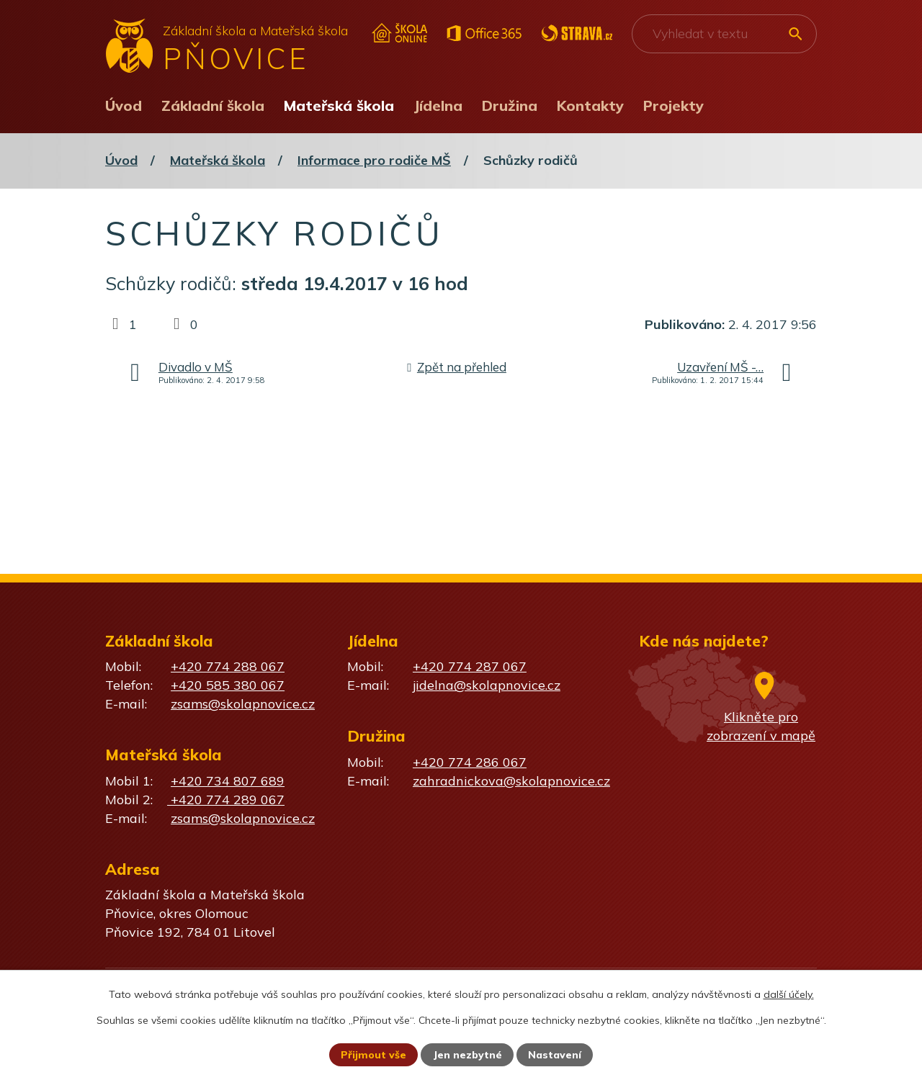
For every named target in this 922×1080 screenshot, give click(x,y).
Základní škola (212, 105)
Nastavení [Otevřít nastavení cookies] (554, 1054)
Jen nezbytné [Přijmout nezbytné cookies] (467, 1054)
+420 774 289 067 (226, 799)
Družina (509, 105)
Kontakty (590, 105)
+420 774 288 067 (228, 666)
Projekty (673, 105)
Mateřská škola (339, 105)
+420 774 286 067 (470, 762)
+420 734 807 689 (228, 781)
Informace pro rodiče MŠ (374, 160)
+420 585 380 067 (228, 685)
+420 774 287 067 (470, 666)
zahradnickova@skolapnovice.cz (511, 781)
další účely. (789, 994)
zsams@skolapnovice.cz (243, 704)
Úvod (123, 105)
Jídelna (437, 105)
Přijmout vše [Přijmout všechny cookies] (373, 1054)
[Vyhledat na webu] (724, 33)
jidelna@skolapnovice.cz (486, 685)
